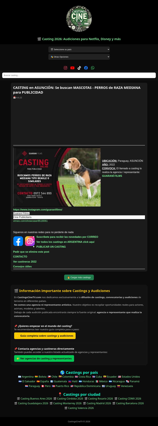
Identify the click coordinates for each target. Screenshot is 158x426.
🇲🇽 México (101, 381)
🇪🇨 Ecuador (110, 376)
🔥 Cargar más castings (79, 277)
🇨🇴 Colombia (66, 376)
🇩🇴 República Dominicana (85, 386)
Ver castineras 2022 (25, 261)
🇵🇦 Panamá (132, 381)
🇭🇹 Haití (73, 381)
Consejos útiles (22, 266)
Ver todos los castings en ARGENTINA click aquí (65, 242)
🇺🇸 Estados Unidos (129, 376)
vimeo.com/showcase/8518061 (30, 221)
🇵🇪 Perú (45, 386)
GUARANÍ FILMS (112, 176)
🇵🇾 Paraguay (32, 386)
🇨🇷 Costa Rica (83, 376)
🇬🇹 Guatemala (58, 381)
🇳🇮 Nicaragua (117, 381)
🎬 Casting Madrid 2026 (97, 403)
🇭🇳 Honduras (86, 381)
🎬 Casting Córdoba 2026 (68, 398)
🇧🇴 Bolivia (40, 376)
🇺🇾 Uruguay (109, 386)
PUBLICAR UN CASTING (51, 246)
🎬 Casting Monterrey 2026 (66, 403)
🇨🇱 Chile (52, 376)
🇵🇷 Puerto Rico (60, 386)
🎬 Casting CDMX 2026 (127, 398)
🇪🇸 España (43, 381)
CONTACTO (20, 256)
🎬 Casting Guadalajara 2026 (31, 403)
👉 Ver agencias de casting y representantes (44, 358)
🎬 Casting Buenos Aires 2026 (34, 398)
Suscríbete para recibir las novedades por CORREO (67, 237)
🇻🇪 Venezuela (125, 386)
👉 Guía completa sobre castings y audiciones (45, 335)
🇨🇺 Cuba (97, 376)
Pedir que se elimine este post (31, 251)
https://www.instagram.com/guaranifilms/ (37, 209)
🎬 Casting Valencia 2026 (79, 408)
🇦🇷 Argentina (25, 376)
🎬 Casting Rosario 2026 (98, 398)
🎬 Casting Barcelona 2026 (128, 403)
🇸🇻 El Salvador (27, 381)
